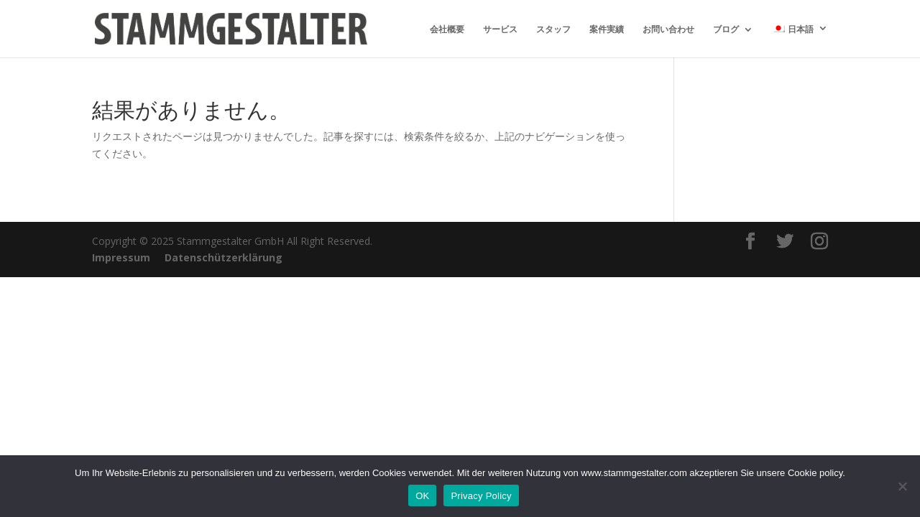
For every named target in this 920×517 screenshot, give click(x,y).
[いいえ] (902, 486)
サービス (500, 30)
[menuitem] (800, 40)
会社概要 (447, 30)
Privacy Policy (481, 495)
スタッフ (553, 30)
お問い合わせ (668, 30)
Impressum (121, 257)
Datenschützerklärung (223, 257)
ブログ (726, 30)
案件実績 (606, 30)
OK (422, 495)
